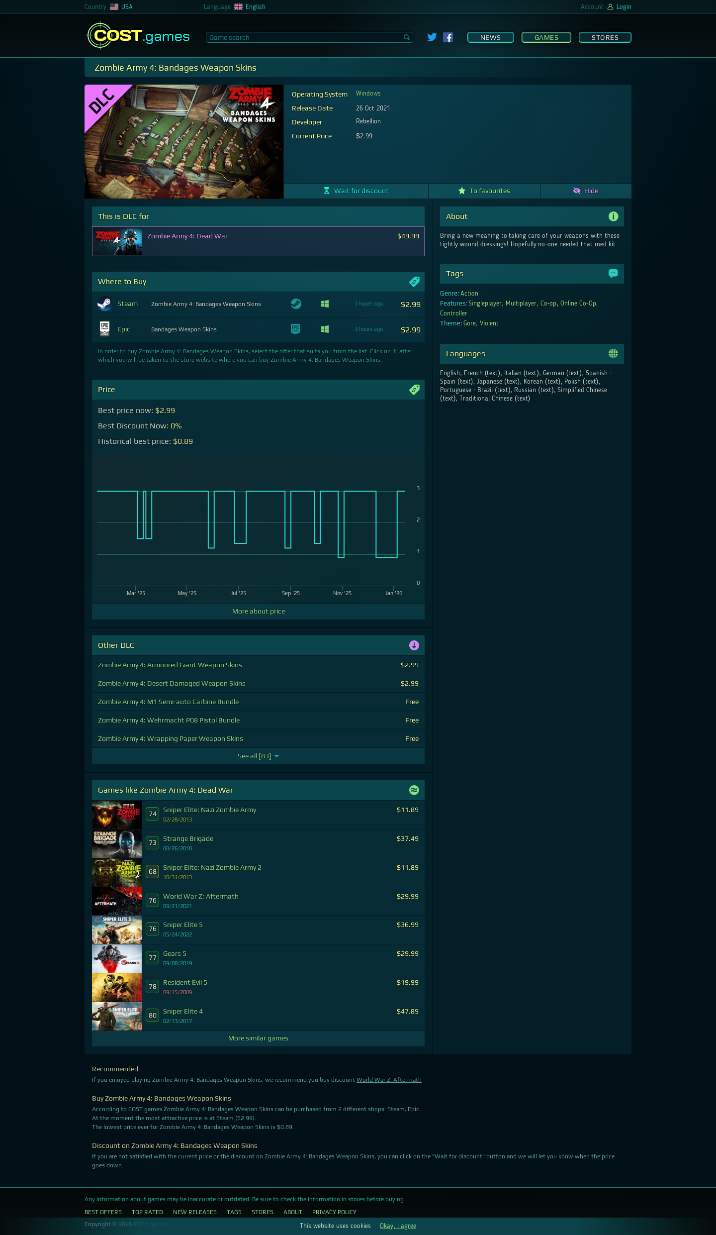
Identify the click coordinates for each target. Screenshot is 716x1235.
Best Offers (103, 1212)
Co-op (548, 303)
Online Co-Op (578, 303)
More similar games (258, 1038)
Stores (605, 37)
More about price (258, 611)
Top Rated (147, 1212)
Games (547, 37)
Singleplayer (485, 303)
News (490, 37)
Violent (489, 323)
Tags (234, 1212)
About (292, 1212)
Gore (469, 323)
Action (469, 293)
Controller (453, 313)
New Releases (195, 1212)
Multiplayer (521, 303)
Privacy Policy (334, 1212)
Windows (368, 93)
